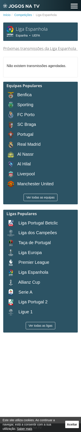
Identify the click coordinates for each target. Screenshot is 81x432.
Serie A (19, 292)
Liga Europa (24, 253)
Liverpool (20, 174)
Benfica (19, 95)
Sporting (19, 105)
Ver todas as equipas (40, 197)
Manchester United (30, 184)
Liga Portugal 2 (27, 302)
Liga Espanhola (27, 272)
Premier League (27, 262)
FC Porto (20, 115)
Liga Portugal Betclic (32, 223)
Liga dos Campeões (31, 233)
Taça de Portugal (28, 243)
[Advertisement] (40, 378)
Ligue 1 (19, 312)
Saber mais (24, 428)
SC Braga (21, 124)
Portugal (19, 134)
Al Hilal (18, 164)
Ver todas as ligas (40, 325)
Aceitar (72, 424)
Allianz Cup (23, 282)
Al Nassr (20, 154)
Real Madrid (23, 144)
